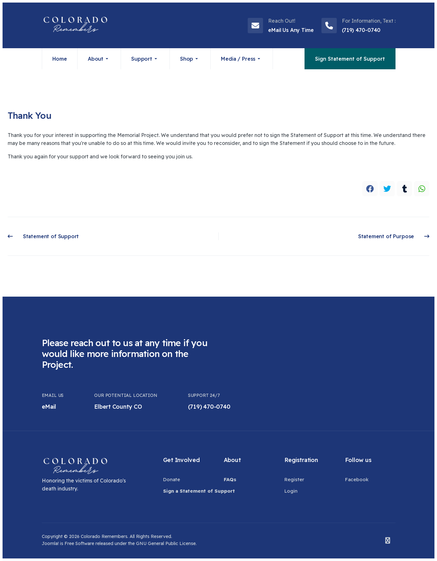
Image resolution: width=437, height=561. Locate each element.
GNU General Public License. (166, 543)
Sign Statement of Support (350, 59)
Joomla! (50, 543)
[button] (99, 58)
